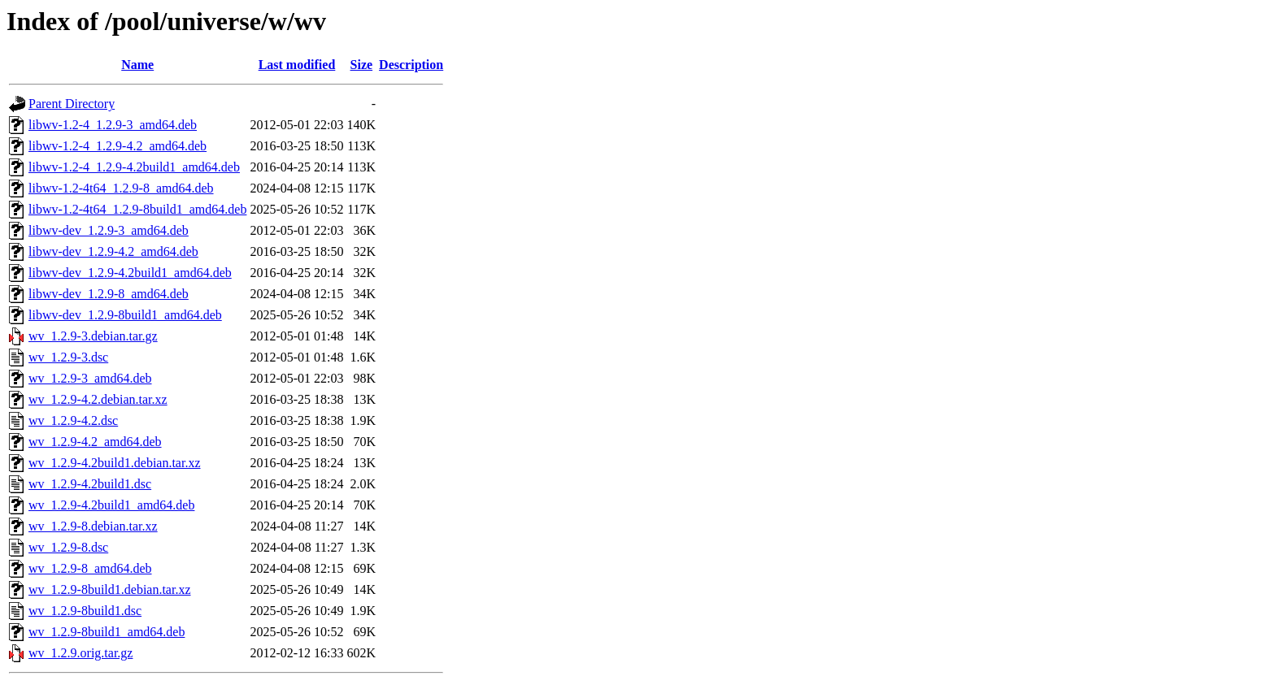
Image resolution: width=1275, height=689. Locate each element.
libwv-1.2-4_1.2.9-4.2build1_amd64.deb (134, 167)
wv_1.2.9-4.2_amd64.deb (95, 441)
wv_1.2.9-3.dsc (68, 357)
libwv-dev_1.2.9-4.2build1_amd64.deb (130, 273)
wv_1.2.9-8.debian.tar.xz (93, 526)
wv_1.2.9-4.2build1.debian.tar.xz (114, 463)
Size (361, 65)
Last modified (297, 65)
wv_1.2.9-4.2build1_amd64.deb (111, 505)
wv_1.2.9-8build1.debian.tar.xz (109, 589)
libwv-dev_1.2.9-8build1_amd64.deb (125, 315)
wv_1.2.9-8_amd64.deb (90, 568)
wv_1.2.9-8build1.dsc (84, 611)
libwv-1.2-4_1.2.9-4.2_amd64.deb (117, 146)
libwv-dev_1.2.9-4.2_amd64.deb (113, 251)
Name (137, 65)
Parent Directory (71, 103)
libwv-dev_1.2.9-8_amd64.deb (108, 294)
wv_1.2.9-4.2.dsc (73, 420)
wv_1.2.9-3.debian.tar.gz (93, 336)
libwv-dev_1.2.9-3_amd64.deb (108, 230)
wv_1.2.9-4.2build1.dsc (89, 484)
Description (411, 65)
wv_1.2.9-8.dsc (68, 547)
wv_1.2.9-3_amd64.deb (90, 378)
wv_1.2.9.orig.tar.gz (80, 653)
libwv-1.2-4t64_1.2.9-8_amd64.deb (121, 188)
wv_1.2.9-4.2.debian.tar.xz (98, 399)
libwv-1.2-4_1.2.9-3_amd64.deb (112, 125)
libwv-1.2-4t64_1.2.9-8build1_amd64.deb (137, 209)
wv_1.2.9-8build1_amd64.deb (106, 632)
